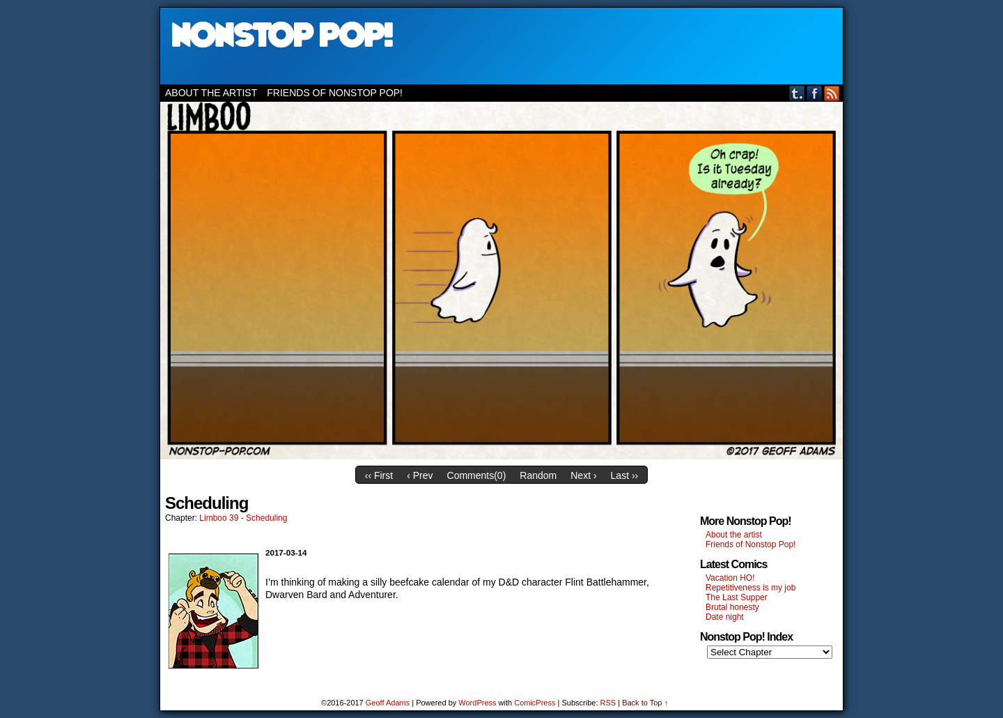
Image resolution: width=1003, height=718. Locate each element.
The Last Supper (737, 597)
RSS (832, 93)
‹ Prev (420, 475)
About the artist (211, 92)
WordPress (477, 702)
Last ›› (625, 475)
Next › (583, 475)
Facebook (814, 93)
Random (538, 475)
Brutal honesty (732, 607)
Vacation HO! (730, 578)
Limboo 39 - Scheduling (243, 518)
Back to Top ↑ (645, 702)
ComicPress (534, 702)
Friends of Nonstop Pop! (335, 92)
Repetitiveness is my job (750, 588)
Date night (725, 617)
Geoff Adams (388, 702)
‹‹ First (379, 475)
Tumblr (797, 93)
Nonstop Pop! (501, 46)
